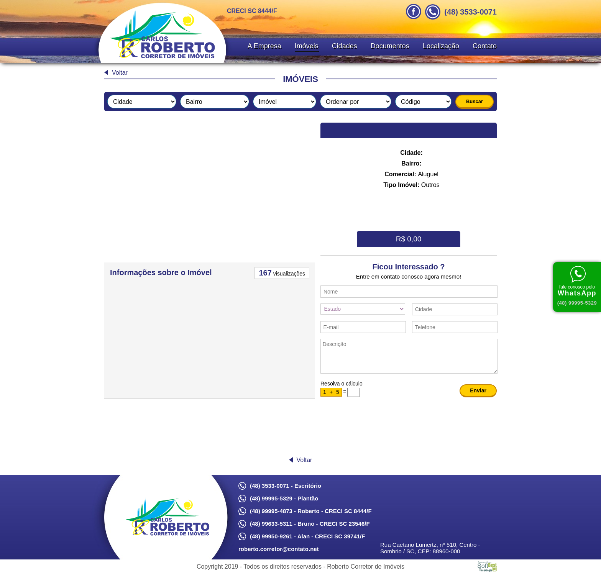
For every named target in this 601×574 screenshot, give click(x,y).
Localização (441, 46)
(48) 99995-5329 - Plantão (284, 498)
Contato (485, 46)
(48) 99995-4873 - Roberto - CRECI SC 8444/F (311, 511)
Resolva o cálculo (341, 383)
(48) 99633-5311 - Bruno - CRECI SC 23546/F (310, 523)
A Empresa (264, 46)
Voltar (120, 72)
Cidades (344, 46)
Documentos (390, 46)
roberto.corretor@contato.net (278, 549)
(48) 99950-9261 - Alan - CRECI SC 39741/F (307, 536)
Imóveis (307, 46)
